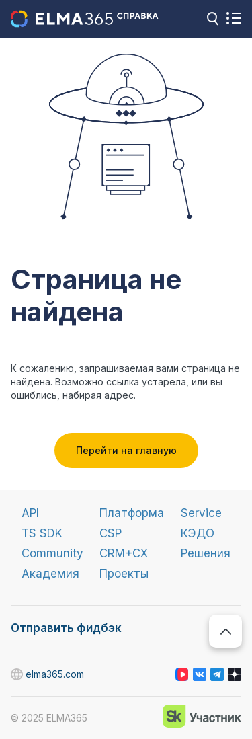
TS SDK (42, 533)
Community (52, 553)
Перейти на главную (126, 450)
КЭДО (197, 533)
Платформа (131, 513)
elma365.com (17, 674)
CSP (110, 533)
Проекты (124, 573)
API (30, 513)
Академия (50, 573)
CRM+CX (123, 553)
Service (201, 513)
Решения (205, 553)
